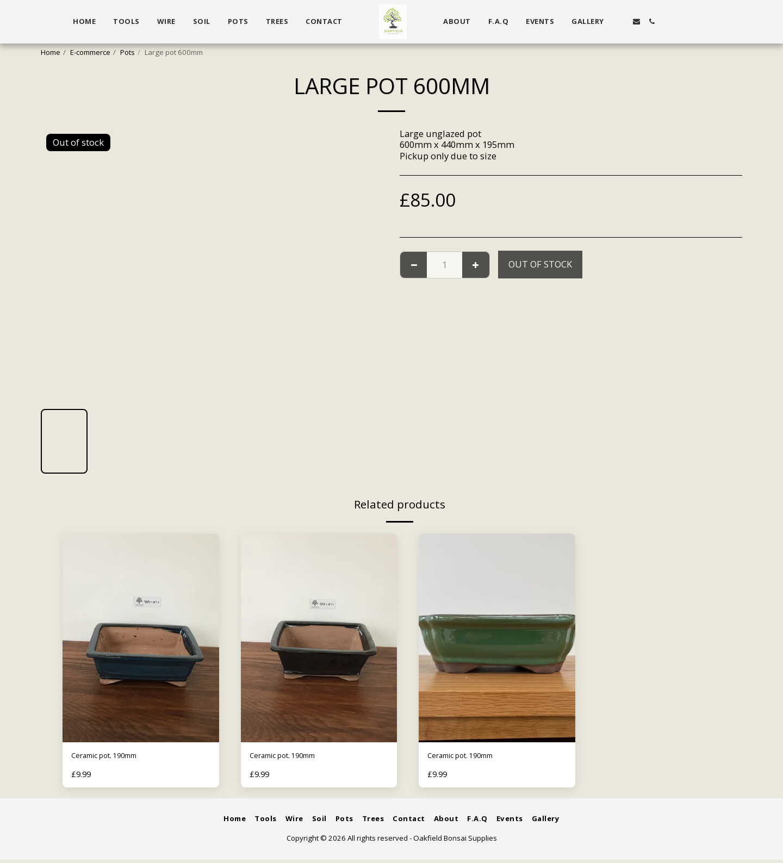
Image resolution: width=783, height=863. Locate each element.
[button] (621, 21)
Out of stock (540, 264)
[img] (141, 637)
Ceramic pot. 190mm (114, 757)
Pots (127, 52)
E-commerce (90, 52)
